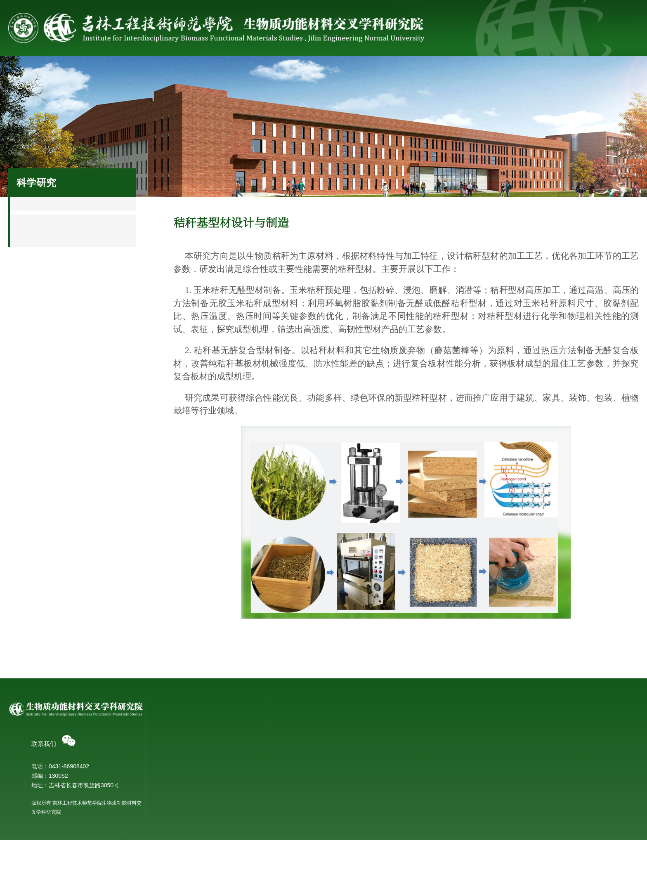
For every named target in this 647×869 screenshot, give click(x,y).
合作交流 (420, 70)
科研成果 (355, 70)
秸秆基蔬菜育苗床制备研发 (304, 799)
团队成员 (404, 756)
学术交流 (281, 822)
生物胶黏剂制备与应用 (298, 788)
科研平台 (291, 70)
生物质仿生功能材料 (295, 767)
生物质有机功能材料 (295, 756)
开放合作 (281, 833)
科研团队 (226, 70)
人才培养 (550, 70)
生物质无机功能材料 (295, 745)
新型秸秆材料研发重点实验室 (553, 756)
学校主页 (580, 16)
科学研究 (161, 70)
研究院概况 (97, 70)
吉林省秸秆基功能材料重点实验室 (559, 745)
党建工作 (614, 70)
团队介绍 (404, 745)
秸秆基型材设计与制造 (298, 778)
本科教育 (527, 822)
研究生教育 (530, 833)
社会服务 (485, 70)
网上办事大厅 (618, 16)
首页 (32, 70)
